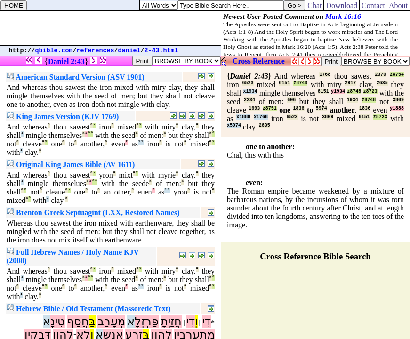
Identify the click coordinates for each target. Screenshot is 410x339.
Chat (314, 5)
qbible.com (54, 50)
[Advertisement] (110, 28)
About (398, 5)
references (95, 50)
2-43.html (161, 50)
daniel (129, 50)
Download (341, 5)
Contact (373, 5)
